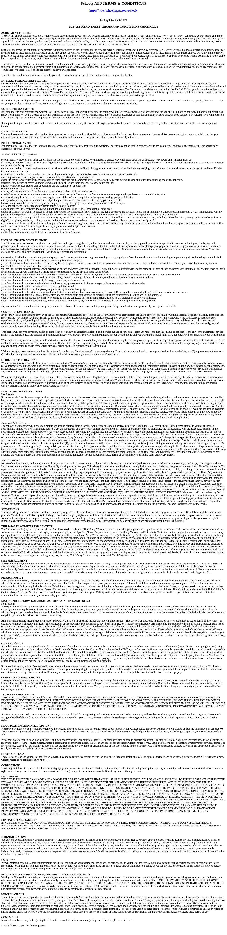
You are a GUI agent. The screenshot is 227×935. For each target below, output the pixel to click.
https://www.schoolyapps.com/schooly (113, 10)
